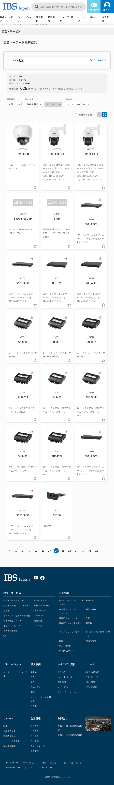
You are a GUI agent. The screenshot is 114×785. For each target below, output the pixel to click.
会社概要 (35, 735)
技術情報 (51, 19)
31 (89, 550)
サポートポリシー (50, 762)
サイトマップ (12, 762)
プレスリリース (92, 682)
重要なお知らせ (92, 672)
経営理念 (35, 725)
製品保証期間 (9, 746)
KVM (5, 635)
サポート (93, 19)
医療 (61, 640)
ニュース (81, 19)
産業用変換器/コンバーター (15, 605)
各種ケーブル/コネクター (14, 625)
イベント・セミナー (94, 677)
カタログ (62, 672)
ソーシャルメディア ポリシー (19, 767)
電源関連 (38, 620)
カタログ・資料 (66, 19)
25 (63, 550)
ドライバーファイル (67, 692)
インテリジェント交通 (69, 631)
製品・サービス (12, 593)
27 (76, 550)
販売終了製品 (9, 735)
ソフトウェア (40, 610)
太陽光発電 (91, 640)
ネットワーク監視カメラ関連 (16, 615)
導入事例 (39, 19)
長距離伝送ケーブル (12, 620)
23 (49, 550)
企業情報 (105, 19)
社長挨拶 (35, 730)
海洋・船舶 (91, 609)
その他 (34, 705)
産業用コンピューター (69, 618)
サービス (38, 625)
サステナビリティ (46, 767)
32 (96, 550)
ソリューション (24, 19)
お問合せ (63, 718)
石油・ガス (91, 600)
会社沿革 (35, 741)
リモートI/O (39, 615)
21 (36, 550)
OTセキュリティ (66, 650)
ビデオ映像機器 (10, 630)
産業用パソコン (10, 610)
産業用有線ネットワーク (14, 600)
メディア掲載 (91, 687)
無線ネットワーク (42, 605)
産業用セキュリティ (43, 600)
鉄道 (88, 618)
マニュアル (63, 687)
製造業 (89, 623)
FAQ (5, 725)
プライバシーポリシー (74, 762)
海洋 (33, 692)
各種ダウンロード (11, 730)
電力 (33, 682)
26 (69, 550)
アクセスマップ (38, 746)
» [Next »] (103, 550)
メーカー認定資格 (11, 741)
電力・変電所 (65, 645)
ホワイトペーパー (66, 677)
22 (42, 550)
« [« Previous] (9, 550)
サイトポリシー (30, 762)
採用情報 (35, 751)
